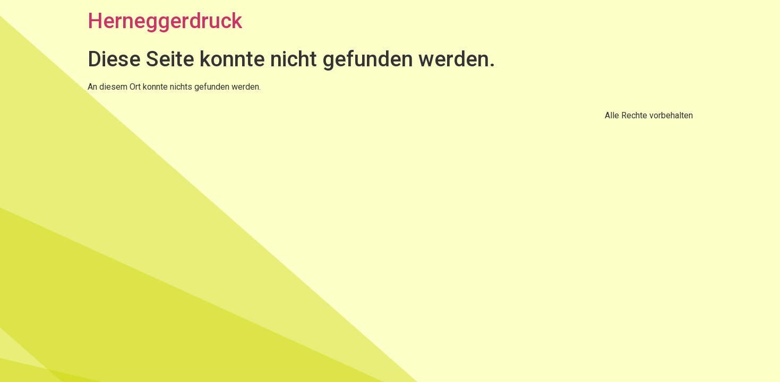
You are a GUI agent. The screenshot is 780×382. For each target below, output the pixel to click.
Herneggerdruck (165, 20)
